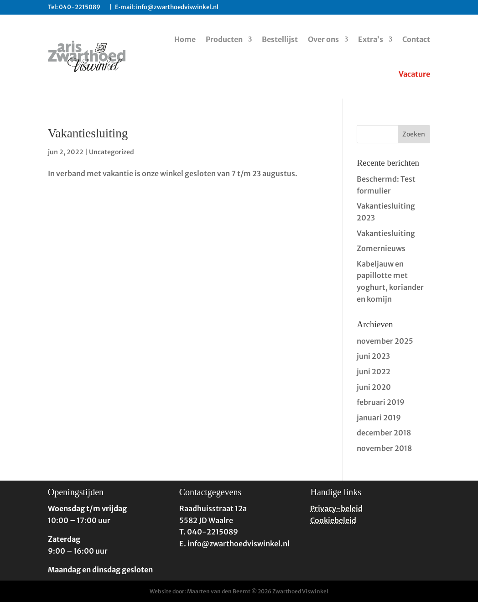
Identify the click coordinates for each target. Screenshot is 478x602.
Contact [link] (416, 39)
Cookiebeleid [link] (333, 520)
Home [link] (185, 39)
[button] (414, 134)
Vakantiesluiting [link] (88, 133)
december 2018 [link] (384, 432)
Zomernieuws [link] (381, 248)
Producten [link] (224, 39)
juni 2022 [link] (373, 371)
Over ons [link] (323, 39)
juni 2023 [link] (373, 356)
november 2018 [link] (384, 448)
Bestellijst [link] (280, 39)
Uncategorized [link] (111, 152)
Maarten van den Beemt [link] (218, 591)
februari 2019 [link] (381, 402)
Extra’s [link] (370, 39)
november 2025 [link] (385, 340)
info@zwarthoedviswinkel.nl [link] (177, 7)
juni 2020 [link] (374, 387)
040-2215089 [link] (82, 7)
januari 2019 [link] (379, 417)
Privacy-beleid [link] (336, 508)
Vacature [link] (414, 74)
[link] (86, 56)
